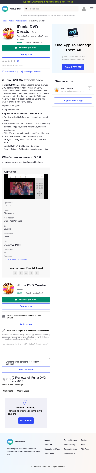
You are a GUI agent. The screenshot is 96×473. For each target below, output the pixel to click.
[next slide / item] (46, 186)
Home (4, 21)
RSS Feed (85, 449)
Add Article (49, 453)
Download (26, 47)
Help (82, 444)
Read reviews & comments (12, 66)
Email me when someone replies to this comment (23, 363)
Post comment (26, 369)
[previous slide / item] (6, 186)
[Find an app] (26, 8)
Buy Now (26, 54)
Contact (84, 440)
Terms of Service (70, 440)
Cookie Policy (69, 453)
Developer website (31, 72)
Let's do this (26, 420)
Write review (26, 324)
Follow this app (10, 72)
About (47, 440)
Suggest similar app (73, 100)
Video (11, 21)
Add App (48, 444)
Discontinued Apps (52, 449)
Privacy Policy (69, 444)
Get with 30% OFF (73, 67)
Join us (69, 1)
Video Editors (21, 21)
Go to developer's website (15, 259)
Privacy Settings (70, 449)
